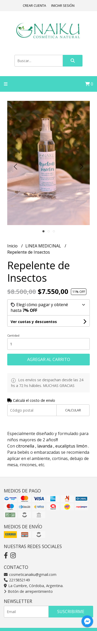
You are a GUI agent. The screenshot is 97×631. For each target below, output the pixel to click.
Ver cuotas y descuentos (34, 321)
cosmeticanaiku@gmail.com (30, 574)
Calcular (73, 410)
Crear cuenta (34, 5)
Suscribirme (70, 611)
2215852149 (17, 579)
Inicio (13, 246)
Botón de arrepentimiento (28, 591)
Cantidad (13, 335)
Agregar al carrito (48, 359)
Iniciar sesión (62, 5)
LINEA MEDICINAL (43, 246)
